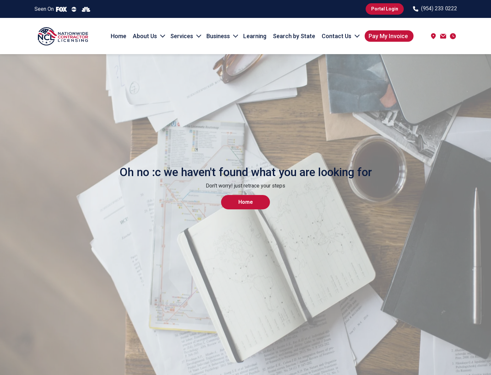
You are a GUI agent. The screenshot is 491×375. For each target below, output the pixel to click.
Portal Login (384, 8)
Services (181, 36)
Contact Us (336, 36)
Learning (254, 36)
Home (118, 36)
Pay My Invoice (388, 36)
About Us (145, 36)
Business (218, 36)
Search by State (294, 36)
